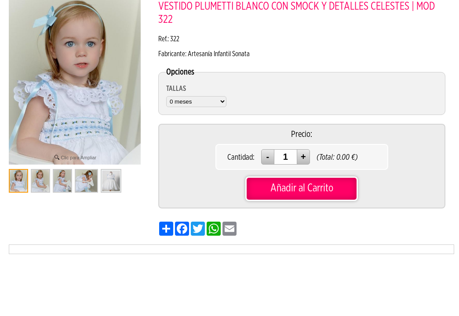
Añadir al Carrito (301, 188)
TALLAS (176, 88)
